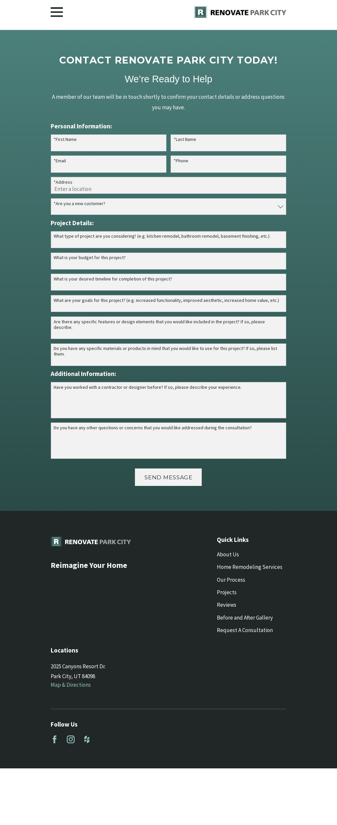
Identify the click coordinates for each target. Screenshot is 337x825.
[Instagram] (71, 739)
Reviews (226, 604)
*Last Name (185, 139)
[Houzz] (87, 739)
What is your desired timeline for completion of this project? (113, 279)
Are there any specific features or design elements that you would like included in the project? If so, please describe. (159, 324)
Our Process (231, 579)
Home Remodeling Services (249, 567)
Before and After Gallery (245, 617)
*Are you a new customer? (79, 203)
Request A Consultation (245, 630)
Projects (227, 592)
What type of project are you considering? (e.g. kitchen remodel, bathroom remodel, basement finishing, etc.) (162, 236)
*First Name (65, 139)
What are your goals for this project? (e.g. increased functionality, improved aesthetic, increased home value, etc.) (166, 300)
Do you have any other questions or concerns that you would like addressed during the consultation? (153, 428)
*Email (60, 161)
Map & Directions (71, 684)
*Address (63, 182)
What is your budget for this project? (90, 257)
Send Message (168, 477)
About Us (228, 554)
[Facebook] (55, 739)
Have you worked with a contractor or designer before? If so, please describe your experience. (148, 387)
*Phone (181, 161)
